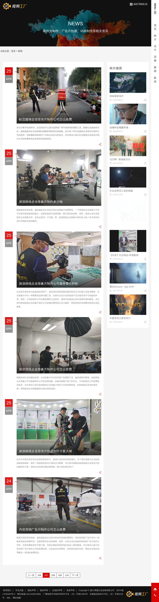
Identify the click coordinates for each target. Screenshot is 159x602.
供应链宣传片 (117, 96)
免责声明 (70, 590)
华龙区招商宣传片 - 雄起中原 (125, 223)
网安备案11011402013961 (29, 594)
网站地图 (17, 598)
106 (39, 575)
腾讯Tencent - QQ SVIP (122, 288)
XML (9, 598)
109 (60, 575)
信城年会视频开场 (119, 127)
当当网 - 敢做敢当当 (120, 160)
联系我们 (7, 590)
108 (53, 575)
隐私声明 (32, 590)
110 (67, 575)
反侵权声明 (57, 590)
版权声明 (44, 590)
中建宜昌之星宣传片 (120, 319)
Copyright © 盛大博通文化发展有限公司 (96, 590)
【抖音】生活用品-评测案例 (124, 256)
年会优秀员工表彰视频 (121, 192)
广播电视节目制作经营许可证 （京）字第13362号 (65, 594)
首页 (13, 51)
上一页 (31, 575)
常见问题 (19, 590)
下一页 (75, 575)
